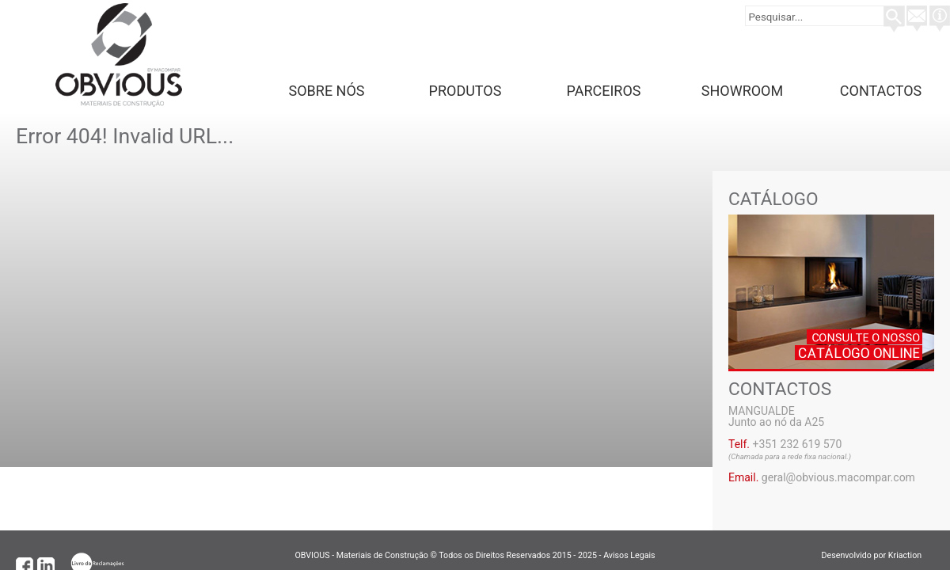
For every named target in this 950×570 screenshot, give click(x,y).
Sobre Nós (327, 90)
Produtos (465, 90)
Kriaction (911, 555)
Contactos (881, 90)
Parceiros (604, 90)
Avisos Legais (629, 555)
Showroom (742, 90)
